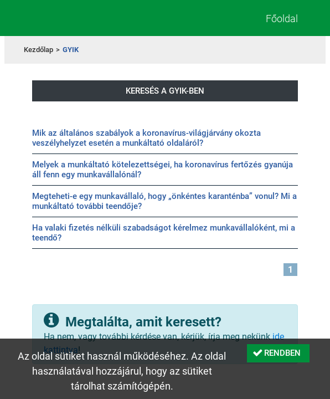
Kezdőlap (38, 49)
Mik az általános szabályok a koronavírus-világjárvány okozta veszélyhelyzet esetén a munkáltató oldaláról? (146, 138)
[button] (278, 353)
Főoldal (282, 18)
